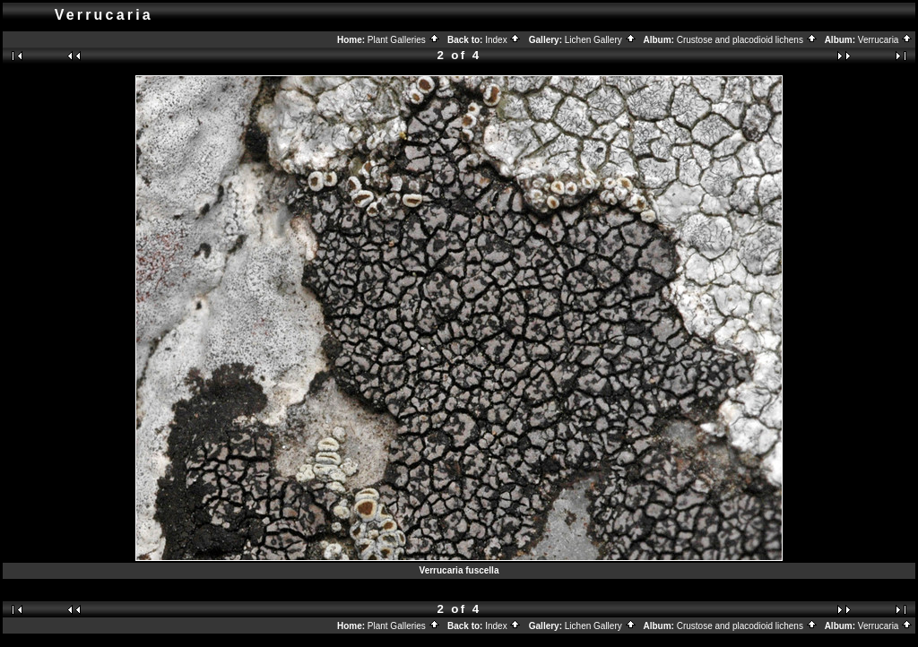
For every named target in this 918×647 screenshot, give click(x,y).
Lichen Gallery (601, 40)
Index (503, 40)
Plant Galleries (404, 40)
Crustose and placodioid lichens (747, 40)
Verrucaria (885, 40)
